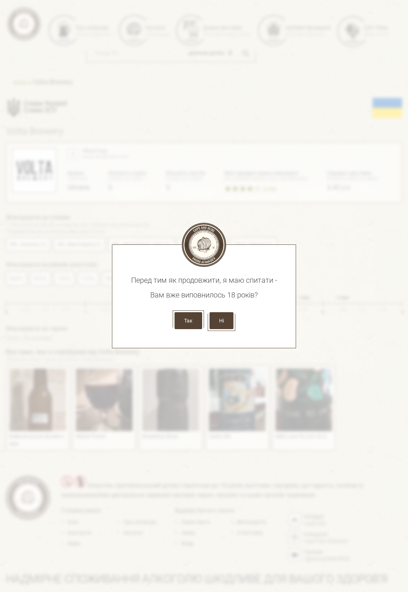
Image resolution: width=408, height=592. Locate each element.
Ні (221, 321)
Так (188, 321)
